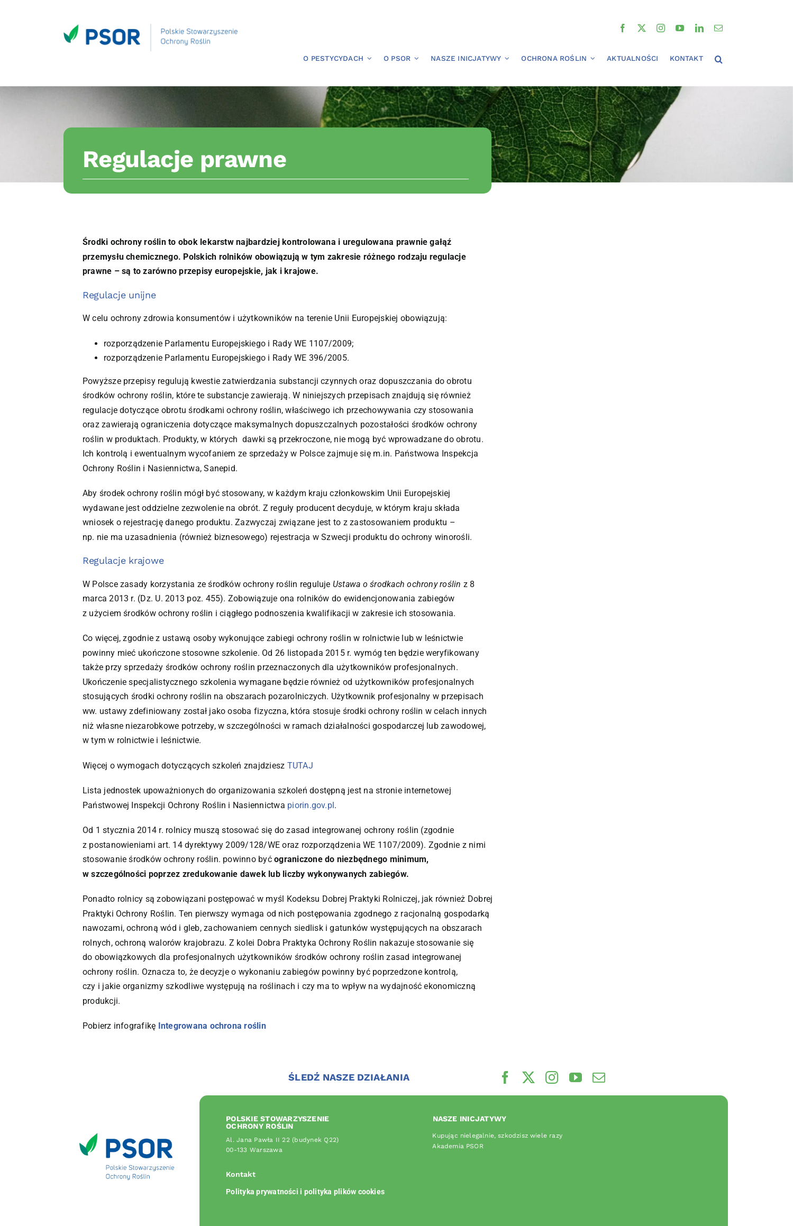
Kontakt (241, 1174)
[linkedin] (699, 28)
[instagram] (661, 28)
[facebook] (622, 28)
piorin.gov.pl (310, 805)
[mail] (718, 28)
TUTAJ (300, 766)
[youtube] (680, 28)
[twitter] (641, 28)
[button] (719, 59)
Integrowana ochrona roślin (212, 1026)
